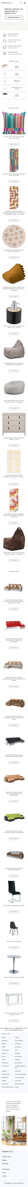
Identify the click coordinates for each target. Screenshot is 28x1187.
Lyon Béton (18, 1043)
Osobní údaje (5, 1169)
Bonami (4, 1037)
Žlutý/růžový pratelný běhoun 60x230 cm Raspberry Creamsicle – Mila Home (14, 515)
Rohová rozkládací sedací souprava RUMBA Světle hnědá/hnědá (14, 794)
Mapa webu (5, 1163)
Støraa (3, 1059)
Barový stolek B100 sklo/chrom (14, 977)
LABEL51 (4, 1071)
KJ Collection (5, 1050)
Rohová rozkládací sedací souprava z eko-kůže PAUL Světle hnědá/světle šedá (14, 601)
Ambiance (17, 1059)
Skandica (17, 1053)
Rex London (5, 1083)
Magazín (4, 1160)
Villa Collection (19, 1040)
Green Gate (18, 1080)
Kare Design (18, 1056)
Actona (17, 1087)
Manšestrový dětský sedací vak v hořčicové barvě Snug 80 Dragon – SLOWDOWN (14, 289)
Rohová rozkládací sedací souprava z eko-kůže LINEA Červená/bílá (14, 640)
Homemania (5, 1062)
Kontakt (4, 1176)
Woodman (4, 1040)
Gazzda (17, 1037)
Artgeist (4, 1080)
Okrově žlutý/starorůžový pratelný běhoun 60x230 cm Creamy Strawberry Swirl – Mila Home (14, 213)
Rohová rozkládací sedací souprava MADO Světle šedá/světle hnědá (14, 679)
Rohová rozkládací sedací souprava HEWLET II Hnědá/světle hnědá (14, 718)
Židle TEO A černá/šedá (14, 941)
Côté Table (18, 1071)
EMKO (3, 1047)
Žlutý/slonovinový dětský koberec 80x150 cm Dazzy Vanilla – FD (14, 477)
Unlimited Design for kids (20, 1067)
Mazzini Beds (18, 1062)
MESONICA (5, 1077)
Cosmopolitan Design (20, 1074)
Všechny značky (6, 1156)
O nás (3, 1172)
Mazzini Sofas (5, 1074)
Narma (3, 1056)
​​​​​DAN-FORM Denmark (8, 1087)
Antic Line (4, 1053)
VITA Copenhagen (20, 1077)
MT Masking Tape (19, 1083)
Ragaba (4, 1043)
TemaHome (18, 1047)
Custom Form (5, 1066)
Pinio (16, 1050)
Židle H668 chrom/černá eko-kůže (14, 905)
